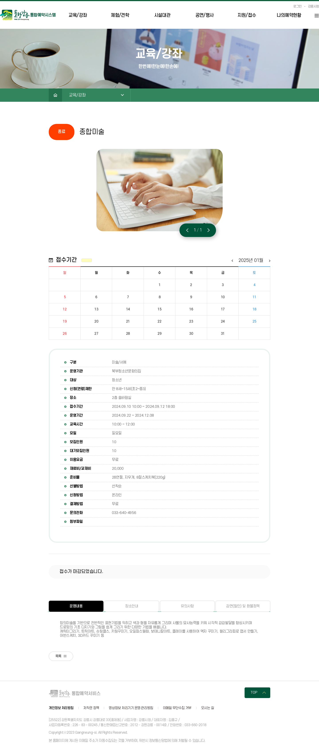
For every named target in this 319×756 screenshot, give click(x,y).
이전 (232, 260)
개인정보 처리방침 (61, 709)
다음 (269, 260)
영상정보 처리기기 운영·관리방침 (131, 709)
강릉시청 (313, 6)
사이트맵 (317, 15)
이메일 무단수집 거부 (177, 709)
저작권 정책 (91, 709)
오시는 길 (207, 709)
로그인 (297, 6)
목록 (60, 657)
